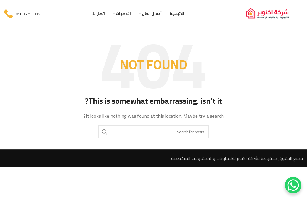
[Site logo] (273, 13)
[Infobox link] (22, 13)
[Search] (153, 131)
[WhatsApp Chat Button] (293, 185)
